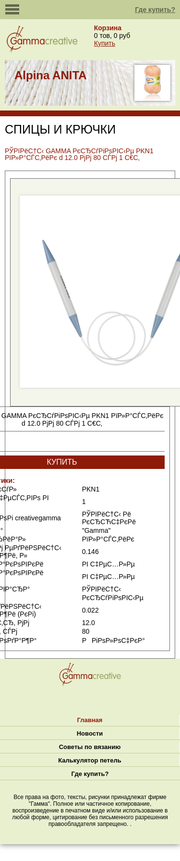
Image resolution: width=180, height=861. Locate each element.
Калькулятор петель (89, 760)
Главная (90, 720)
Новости (90, 733)
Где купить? (155, 9)
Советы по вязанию (90, 746)
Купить (104, 43)
